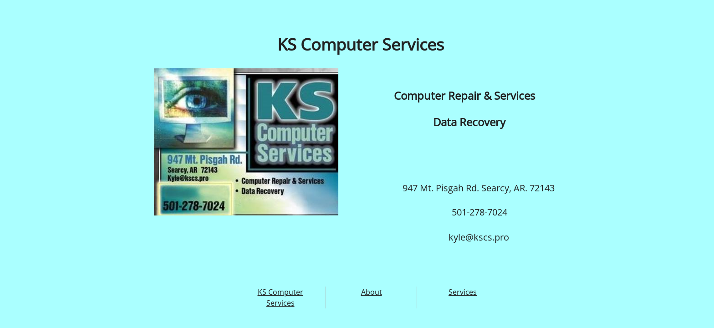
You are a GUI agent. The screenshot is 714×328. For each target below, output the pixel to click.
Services (463, 292)
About (371, 292)
